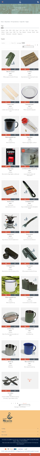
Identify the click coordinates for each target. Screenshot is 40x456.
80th (7, 30)
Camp (7, 32)
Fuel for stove (10, 201)
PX (29, 30)
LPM (14, 30)
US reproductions (15, 21)
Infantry (24, 32)
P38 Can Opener (10, 71)
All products (7, 21)
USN (14, 32)
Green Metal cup (29, 329)
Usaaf (17, 30)
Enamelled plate (30, 104)
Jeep (36, 30)
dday (37, 32)
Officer (3, 32)
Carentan (29, 32)
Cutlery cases (10, 104)
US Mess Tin (10, 329)
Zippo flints (29, 137)
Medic (33, 32)
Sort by (3, 43)
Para (24, 30)
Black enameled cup (10, 137)
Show (12, 43)
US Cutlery (10, 393)
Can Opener (30, 266)
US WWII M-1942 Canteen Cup (29, 168)
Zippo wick (10, 168)
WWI (10, 30)
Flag (20, 32)
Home (2, 21)
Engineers (20, 34)
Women (3, 30)
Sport (33, 30)
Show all (28, 45)
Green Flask (30, 297)
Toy (17, 32)
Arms (11, 32)
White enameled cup (10, 297)
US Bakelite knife (29, 201)
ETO (27, 30)
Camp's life (22, 21)
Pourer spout (29, 234)
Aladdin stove (10, 234)
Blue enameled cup (29, 361)
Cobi (21, 30)
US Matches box (10, 266)
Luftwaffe (14, 34)
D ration (29, 71)
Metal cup (10, 361)
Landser (3, 34)
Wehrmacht (8, 34)
